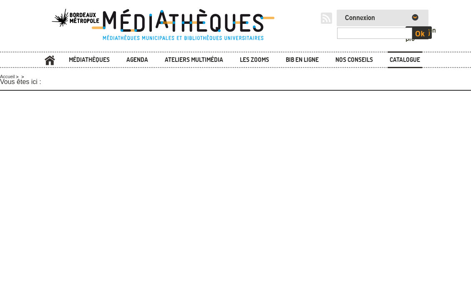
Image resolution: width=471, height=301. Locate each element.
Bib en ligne (302, 60)
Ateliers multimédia (194, 60)
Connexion (360, 18)
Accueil (50, 60)
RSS (326, 18)
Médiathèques (89, 60)
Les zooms (254, 60)
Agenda (137, 60)
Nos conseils (354, 60)
